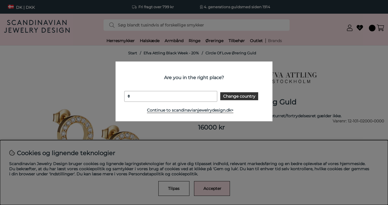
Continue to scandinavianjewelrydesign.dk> (190, 110)
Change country (239, 96)
